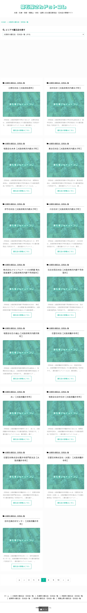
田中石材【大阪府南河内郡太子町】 (66, 88)
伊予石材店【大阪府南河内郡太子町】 (21, 209)
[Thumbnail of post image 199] (65, 289)
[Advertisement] (43, 60)
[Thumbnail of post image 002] (21, 476)
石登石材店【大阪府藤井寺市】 (66, 333)
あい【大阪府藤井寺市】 (21, 396)
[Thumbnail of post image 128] (65, 476)
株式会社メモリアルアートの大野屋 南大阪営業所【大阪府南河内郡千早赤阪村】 (21, 271)
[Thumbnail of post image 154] (21, 104)
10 (58, 580)
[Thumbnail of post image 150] (65, 104)
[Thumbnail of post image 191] (65, 413)
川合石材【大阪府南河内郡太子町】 (66, 209)
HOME (3, 22)
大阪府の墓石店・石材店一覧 (15, 83)
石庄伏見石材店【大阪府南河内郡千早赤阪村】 (65, 271)
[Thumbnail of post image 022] (21, 225)
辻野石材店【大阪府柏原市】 (21, 88)
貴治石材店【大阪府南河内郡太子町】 (65, 148)
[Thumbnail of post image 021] (21, 164)
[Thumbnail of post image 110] (21, 540)
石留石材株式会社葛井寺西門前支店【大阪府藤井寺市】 (21, 459)
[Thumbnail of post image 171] (21, 352)
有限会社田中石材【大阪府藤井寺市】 (65, 396)
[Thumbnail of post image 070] (65, 349)
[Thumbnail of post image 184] (21, 413)
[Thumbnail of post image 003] (21, 289)
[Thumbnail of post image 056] (65, 164)
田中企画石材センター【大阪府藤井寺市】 (21, 522)
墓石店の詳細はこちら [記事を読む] (21, 130)
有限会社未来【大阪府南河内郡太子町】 (21, 148)
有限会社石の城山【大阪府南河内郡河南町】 (21, 335)
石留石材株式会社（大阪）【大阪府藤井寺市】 (65, 459)
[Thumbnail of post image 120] (65, 225)
